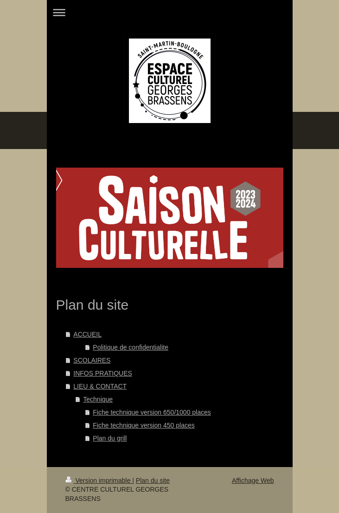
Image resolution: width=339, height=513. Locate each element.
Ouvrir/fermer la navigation (169, 12)
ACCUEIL (87, 334)
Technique (98, 399)
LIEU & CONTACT (100, 386)
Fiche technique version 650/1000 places (152, 412)
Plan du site (153, 480)
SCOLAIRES (91, 360)
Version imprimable (99, 480)
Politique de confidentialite (130, 347)
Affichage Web (253, 480)
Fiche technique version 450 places (143, 425)
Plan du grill (110, 438)
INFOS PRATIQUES (102, 373)
